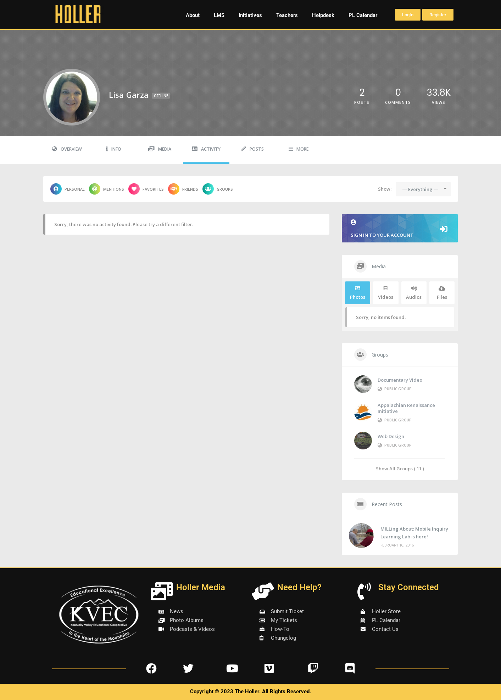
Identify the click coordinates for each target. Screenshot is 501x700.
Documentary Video (400, 380)
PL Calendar (363, 15)
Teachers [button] (287, 15)
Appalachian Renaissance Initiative (406, 408)
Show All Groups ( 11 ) (400, 468)
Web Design (391, 436)
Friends (183, 189)
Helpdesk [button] (323, 15)
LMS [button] (219, 15)
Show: (384, 189)
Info (113, 149)
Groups (217, 189)
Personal (67, 189)
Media (159, 149)
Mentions (106, 189)
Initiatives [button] (250, 15)
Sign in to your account (400, 228)
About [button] (193, 15)
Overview (67, 149)
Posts (252, 149)
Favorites (146, 189)
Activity (206, 149)
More (298, 149)
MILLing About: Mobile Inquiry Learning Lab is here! (414, 533)
